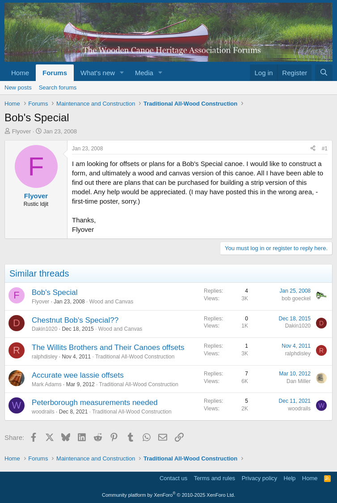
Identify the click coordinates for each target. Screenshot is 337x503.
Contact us (173, 478)
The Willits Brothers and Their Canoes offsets (108, 347)
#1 (325, 148)
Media (144, 73)
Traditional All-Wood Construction (134, 357)
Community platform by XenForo (168, 495)
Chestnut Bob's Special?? (75, 320)
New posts (18, 87)
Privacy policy (259, 478)
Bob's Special (54, 292)
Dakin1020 (44, 329)
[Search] (324, 72)
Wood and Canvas (111, 301)
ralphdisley (44, 357)
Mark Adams (47, 384)
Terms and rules (214, 478)
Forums (54, 73)
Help (290, 478)
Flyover (21, 131)
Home (20, 73)
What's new (97, 73)
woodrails (43, 412)
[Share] (313, 149)
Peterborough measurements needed (95, 402)
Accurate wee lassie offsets (78, 375)
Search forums (58, 87)
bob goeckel (296, 298)
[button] (122, 72)
